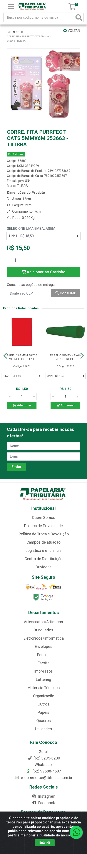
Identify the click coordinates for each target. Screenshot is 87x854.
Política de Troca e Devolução (43, 534)
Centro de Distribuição (43, 559)
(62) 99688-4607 (43, 771)
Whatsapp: (44, 765)
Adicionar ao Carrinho (43, 272)
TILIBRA (22, 185)
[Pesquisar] (78, 17)
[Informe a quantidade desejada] (15, 260)
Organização (43, 696)
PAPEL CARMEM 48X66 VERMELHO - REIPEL (22, 357)
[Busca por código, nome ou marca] (39, 17)
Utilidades (43, 729)
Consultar (65, 293)
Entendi (44, 843)
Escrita (43, 663)
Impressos (43, 671)
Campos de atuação (43, 542)
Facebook (43, 803)
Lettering (43, 679)
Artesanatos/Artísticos (43, 622)
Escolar (43, 655)
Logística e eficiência (43, 550)
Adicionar (22, 405)
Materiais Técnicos (43, 688)
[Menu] (11, 6)
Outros (43, 704)
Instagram (43, 796)
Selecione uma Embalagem (31, 229)
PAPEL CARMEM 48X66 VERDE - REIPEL (65, 357)
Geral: (44, 752)
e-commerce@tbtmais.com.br (43, 778)
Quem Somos (43, 517)
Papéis (43, 712)
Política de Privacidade (43, 526)
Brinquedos (43, 630)
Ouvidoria (43, 567)
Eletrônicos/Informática (43, 638)
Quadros (43, 721)
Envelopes (43, 646)
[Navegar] (5, 356)
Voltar (71, 31)
